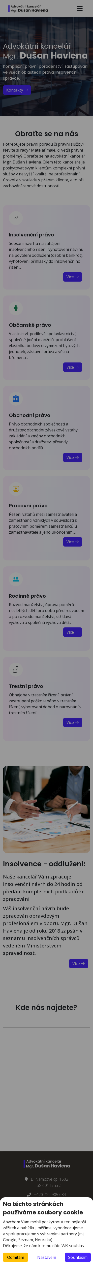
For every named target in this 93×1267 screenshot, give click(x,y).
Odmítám (15, 1257)
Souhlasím (78, 1257)
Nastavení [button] (46, 1257)
